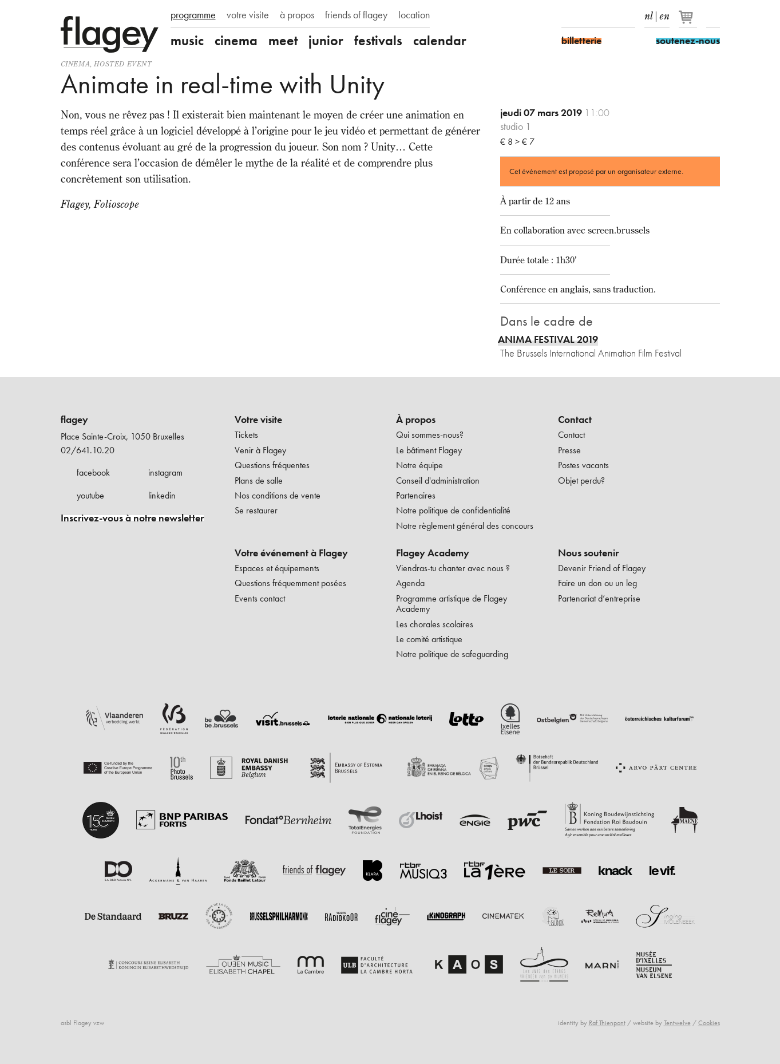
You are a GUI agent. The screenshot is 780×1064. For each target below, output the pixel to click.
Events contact (260, 598)
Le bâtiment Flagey (429, 450)
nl (648, 13)
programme (193, 15)
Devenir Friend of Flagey (602, 568)
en (664, 13)
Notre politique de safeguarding (452, 654)
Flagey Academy (432, 553)
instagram (165, 472)
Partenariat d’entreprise (599, 598)
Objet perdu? (581, 480)
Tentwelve (677, 1022)
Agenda (410, 583)
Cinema (75, 64)
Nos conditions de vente (277, 495)
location (414, 15)
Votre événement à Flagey (291, 553)
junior (325, 41)
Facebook (568, 16)
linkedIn (628, 16)
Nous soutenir (588, 553)
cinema (236, 41)
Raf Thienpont (607, 1022)
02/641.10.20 (87, 450)
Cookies (709, 1022)
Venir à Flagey (260, 450)
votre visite (248, 15)
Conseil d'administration (438, 480)
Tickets (246, 435)
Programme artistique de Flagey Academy (451, 603)
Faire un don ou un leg (597, 583)
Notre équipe (419, 465)
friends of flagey (356, 15)
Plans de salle (259, 480)
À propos (415, 419)
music (187, 41)
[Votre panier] (689, 21)
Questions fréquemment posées (290, 583)
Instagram (588, 16)
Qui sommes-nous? (430, 435)
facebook (93, 472)
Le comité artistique (429, 639)
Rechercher (713, 16)
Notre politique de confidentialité (453, 510)
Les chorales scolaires (434, 624)
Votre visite (258, 419)
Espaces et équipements (277, 568)
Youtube (608, 16)
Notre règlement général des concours (464, 526)
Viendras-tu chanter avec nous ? (453, 568)
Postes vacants (583, 465)
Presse (569, 450)
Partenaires (415, 495)
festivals (378, 41)
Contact (575, 419)
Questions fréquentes (272, 465)
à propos (297, 15)
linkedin (162, 495)
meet (283, 41)
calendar (439, 41)
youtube (90, 495)
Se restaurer (256, 510)
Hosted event (123, 64)
